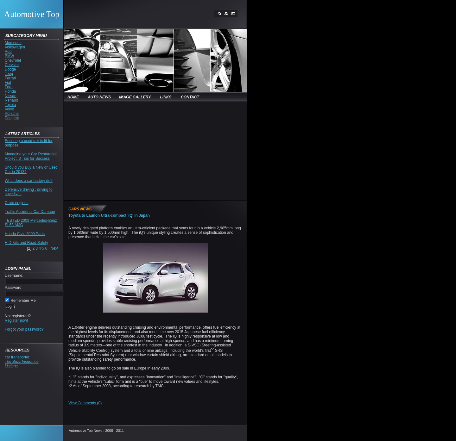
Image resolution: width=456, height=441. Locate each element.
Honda (10, 91)
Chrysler (12, 65)
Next (54, 248)
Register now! (16, 320)
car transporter (17, 357)
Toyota (10, 104)
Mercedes (13, 42)
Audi (8, 51)
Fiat (8, 82)
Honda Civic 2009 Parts (25, 234)
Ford (9, 87)
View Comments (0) (85, 403)
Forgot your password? (24, 329)
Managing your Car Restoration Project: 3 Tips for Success (31, 156)
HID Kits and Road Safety (26, 242)
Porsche (12, 113)
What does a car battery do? (29, 180)
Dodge (10, 69)
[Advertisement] (120, 150)
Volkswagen (15, 47)
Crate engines (16, 203)
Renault (11, 100)
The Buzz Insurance (22, 361)
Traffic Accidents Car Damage (30, 211)
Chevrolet (13, 60)
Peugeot (12, 118)
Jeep (9, 73)
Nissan (10, 96)
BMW (9, 56)
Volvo (9, 109)
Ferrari (10, 78)
